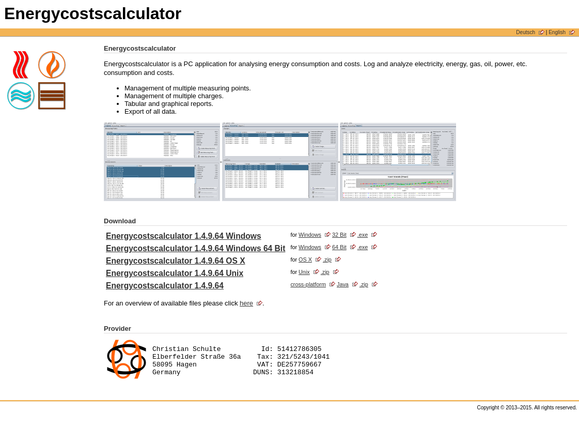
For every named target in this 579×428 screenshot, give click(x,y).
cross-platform (308, 284)
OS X (305, 259)
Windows (310, 235)
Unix (304, 272)
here (246, 303)
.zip (327, 259)
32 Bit (339, 235)
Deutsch (525, 32)
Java (343, 284)
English (557, 32)
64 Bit (339, 247)
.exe (362, 235)
